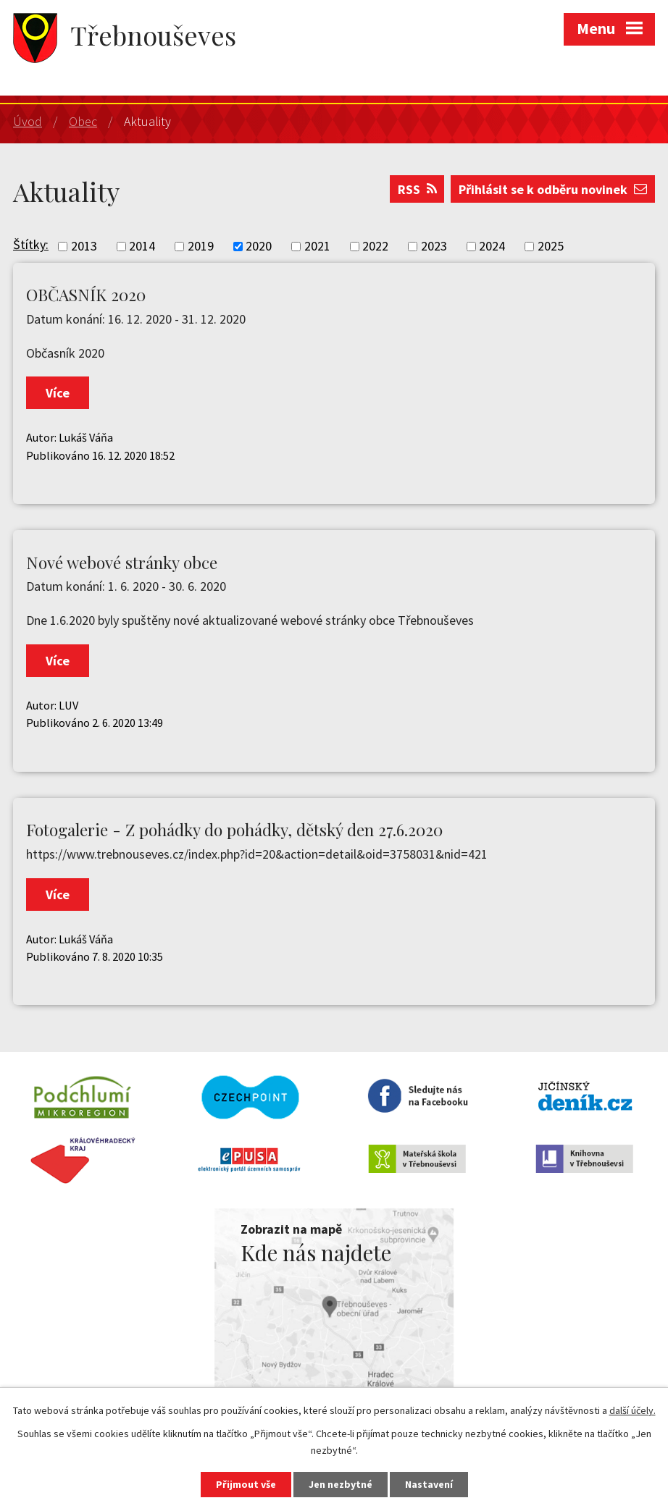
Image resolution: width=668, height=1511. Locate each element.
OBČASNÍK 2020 (86, 295)
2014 (142, 246)
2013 (84, 246)
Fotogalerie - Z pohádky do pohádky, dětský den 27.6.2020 (234, 830)
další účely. (632, 1410)
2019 (201, 246)
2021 (317, 246)
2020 (259, 246)
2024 (492, 246)
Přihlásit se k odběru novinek (553, 189)
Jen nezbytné (340, 1484)
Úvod (27, 121)
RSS (417, 189)
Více (58, 392)
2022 (375, 246)
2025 (551, 246)
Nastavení (429, 1484)
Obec (83, 121)
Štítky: (31, 244)
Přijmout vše (246, 1484)
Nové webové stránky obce (121, 562)
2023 (434, 246)
